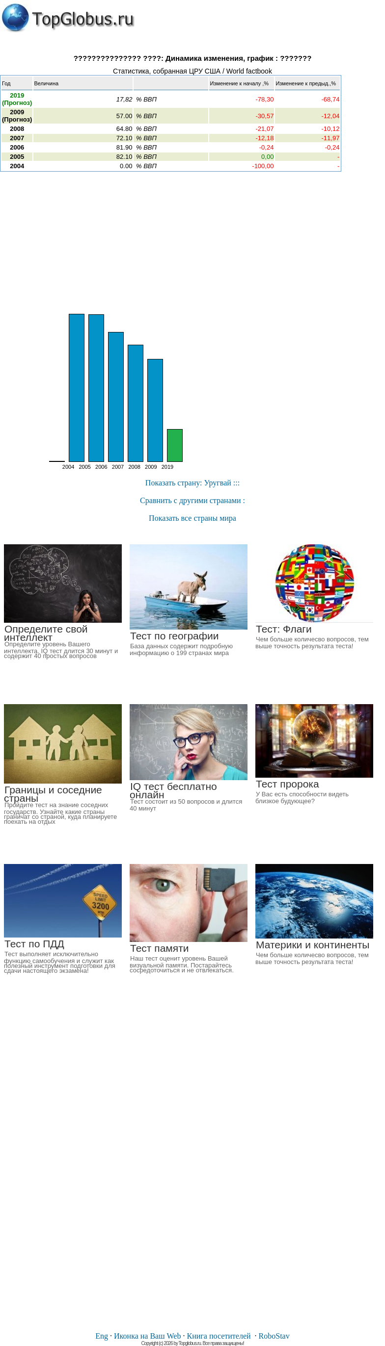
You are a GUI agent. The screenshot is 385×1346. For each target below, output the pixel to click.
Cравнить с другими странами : (192, 500)
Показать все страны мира (192, 518)
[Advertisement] (192, 242)
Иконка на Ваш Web (147, 1336)
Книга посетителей (218, 1336)
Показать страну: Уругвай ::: (192, 483)
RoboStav (274, 1336)
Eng (101, 1336)
